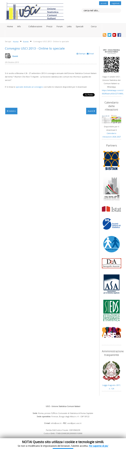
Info (19, 26)
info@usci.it (56, 423)
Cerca (93, 26)
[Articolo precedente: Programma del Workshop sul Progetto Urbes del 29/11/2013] (11, 111)
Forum (60, 26)
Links (69, 26)
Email (90, 53)
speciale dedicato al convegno (29, 87)
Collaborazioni (35, 26)
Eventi (15, 56)
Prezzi (49, 26)
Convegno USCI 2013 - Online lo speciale (35, 48)
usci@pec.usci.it (74, 423)
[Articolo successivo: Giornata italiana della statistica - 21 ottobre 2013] (91, 111)
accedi (103, 3)
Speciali (79, 26)
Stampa (81, 53)
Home (10, 26)
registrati (115, 3)
